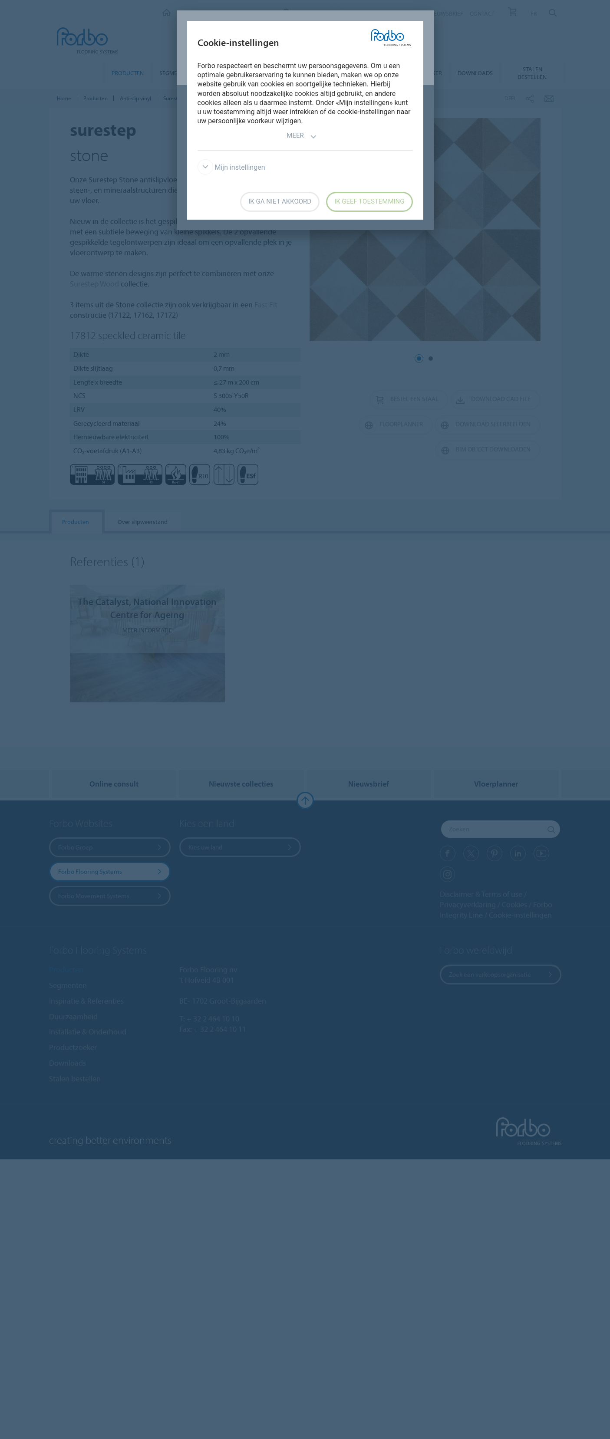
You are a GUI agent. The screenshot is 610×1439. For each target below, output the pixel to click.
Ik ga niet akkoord (279, 201)
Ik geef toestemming (369, 201)
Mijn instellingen (231, 167)
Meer (302, 137)
